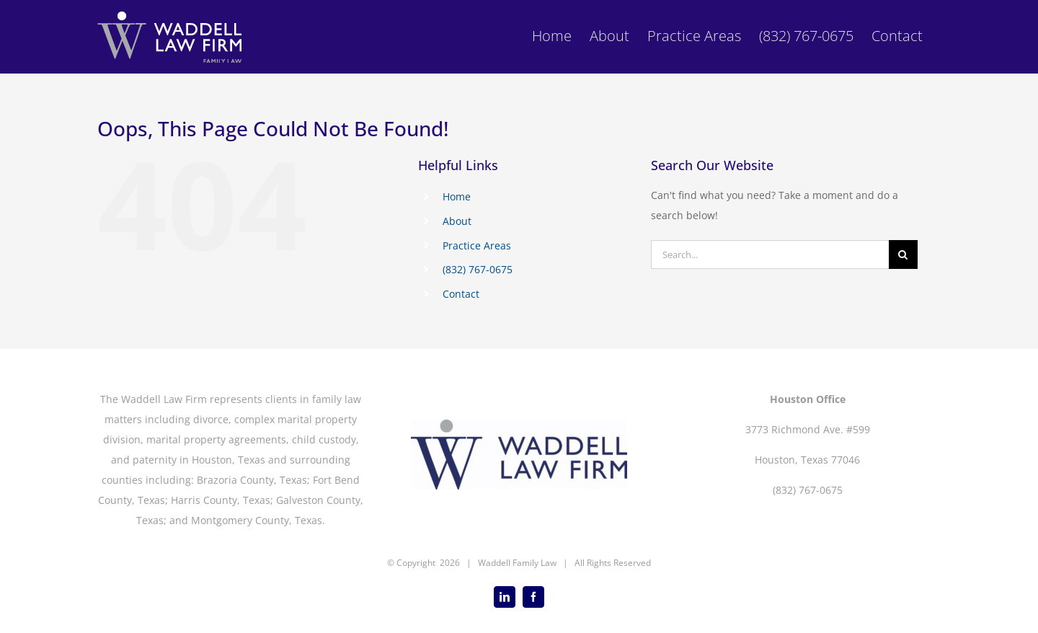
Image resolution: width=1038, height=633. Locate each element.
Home (457, 196)
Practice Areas (477, 245)
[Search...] (770, 254)
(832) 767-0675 (478, 269)
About (457, 221)
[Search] (903, 254)
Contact (461, 294)
